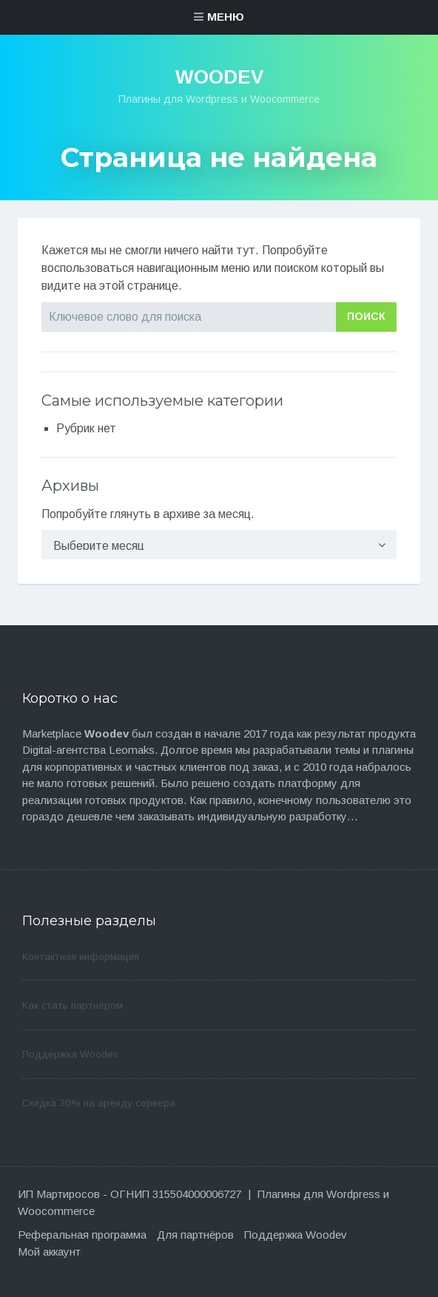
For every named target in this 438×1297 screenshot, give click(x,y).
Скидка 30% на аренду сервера (98, 1103)
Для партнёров (195, 1234)
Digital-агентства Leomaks (88, 749)
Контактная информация (80, 956)
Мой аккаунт (49, 1251)
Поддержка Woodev (70, 1054)
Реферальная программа (82, 1234)
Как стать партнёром (72, 1005)
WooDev (219, 77)
